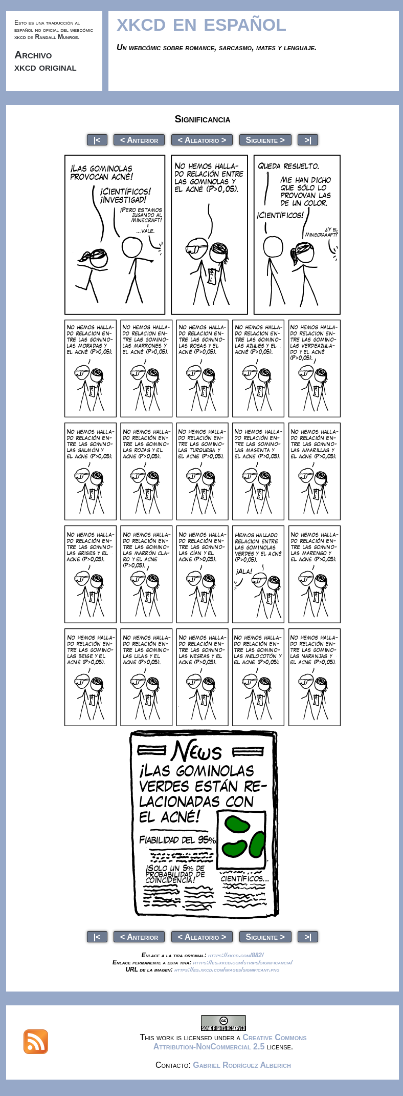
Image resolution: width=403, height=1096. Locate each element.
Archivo (33, 54)
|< (97, 139)
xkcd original (45, 67)
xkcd (20, 36)
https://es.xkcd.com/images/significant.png (227, 969)
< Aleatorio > (202, 139)
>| (307, 139)
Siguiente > (265, 139)
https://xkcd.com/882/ (235, 955)
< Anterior (139, 139)
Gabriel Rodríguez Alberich (242, 1065)
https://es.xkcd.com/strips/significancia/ (242, 962)
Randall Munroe (56, 36)
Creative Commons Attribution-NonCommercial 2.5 (230, 1042)
